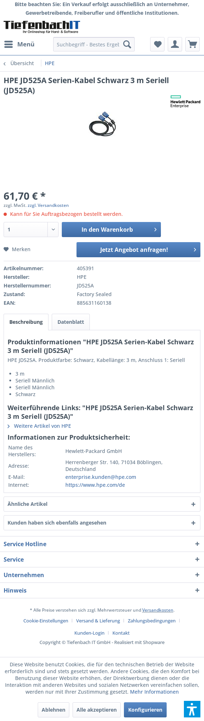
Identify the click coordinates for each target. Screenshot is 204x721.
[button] (192, 709)
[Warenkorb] (192, 44)
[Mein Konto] (175, 44)
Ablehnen (53, 709)
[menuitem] (19, 44)
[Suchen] (127, 44)
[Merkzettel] (157, 44)
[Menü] (19, 44)
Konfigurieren (145, 709)
